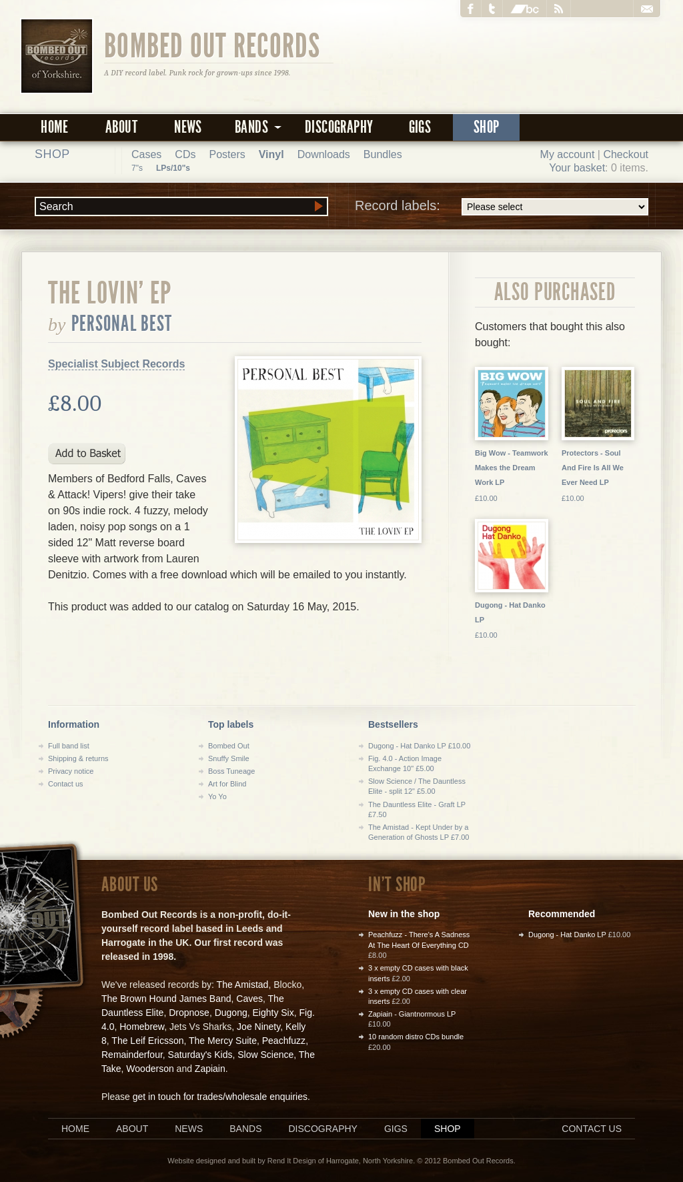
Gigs (420, 127)
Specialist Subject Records (116, 364)
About (121, 127)
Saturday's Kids (200, 1054)
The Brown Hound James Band (166, 998)
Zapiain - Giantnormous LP (412, 1014)
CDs (185, 154)
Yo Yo (217, 796)
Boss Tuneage (231, 771)
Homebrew (141, 1026)
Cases (146, 154)
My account (567, 154)
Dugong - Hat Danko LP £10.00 (419, 746)
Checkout (625, 154)
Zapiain (210, 1068)
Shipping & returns (78, 758)
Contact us (65, 784)
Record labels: (501, 206)
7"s (137, 168)
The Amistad (243, 984)
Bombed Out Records (212, 44)
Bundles (383, 154)
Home (55, 127)
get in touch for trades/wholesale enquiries (220, 1096)
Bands (245, 1128)
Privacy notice (70, 771)
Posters (227, 154)
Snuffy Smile (228, 758)
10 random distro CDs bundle (416, 1037)
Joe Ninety (258, 1026)
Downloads (323, 154)
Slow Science (265, 1054)
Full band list (68, 746)
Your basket (577, 167)
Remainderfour (132, 1054)
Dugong (231, 1012)
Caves (249, 998)
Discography (339, 127)
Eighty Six (272, 1012)
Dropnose (189, 1012)
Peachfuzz (283, 1040)
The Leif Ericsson (147, 1040)
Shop (487, 127)
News (188, 127)
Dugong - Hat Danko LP (567, 935)
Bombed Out (228, 746)
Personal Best (122, 323)
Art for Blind (227, 784)
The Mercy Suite (223, 1040)
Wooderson (149, 1068)
